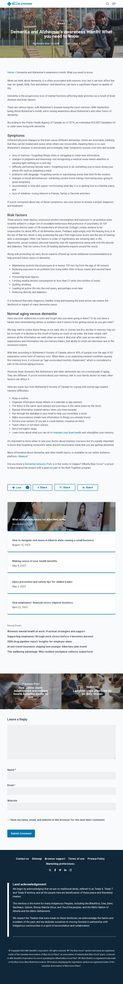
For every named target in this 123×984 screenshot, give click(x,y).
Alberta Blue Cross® (47, 43)
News (61, 23)
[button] (114, 3)
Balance (23, 456)
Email (11, 785)
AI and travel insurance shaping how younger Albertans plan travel (47, 646)
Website (12, 800)
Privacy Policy (96, 858)
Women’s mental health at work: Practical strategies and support (46, 631)
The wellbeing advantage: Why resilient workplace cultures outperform (50, 651)
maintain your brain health (67, 432)
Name (11, 769)
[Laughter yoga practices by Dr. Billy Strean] (92, 691)
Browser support (55, 858)
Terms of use (76, 858)
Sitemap (37, 858)
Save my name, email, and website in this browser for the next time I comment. (57, 819)
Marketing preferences (60, 863)
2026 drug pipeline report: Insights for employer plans (39, 641)
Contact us (22, 858)
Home (10, 72)
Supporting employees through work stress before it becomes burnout (50, 636)
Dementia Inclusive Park (38, 464)
